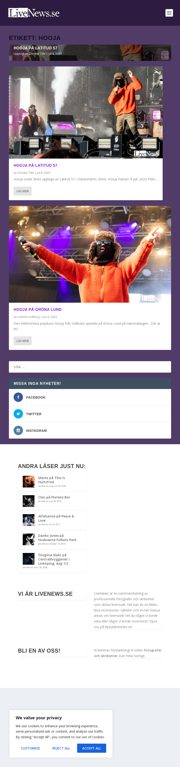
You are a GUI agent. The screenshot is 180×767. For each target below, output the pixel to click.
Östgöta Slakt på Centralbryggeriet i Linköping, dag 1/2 (54, 638)
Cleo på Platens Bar (54, 576)
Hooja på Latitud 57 (35, 127)
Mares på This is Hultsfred (51, 558)
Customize (30, 748)
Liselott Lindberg (28, 396)
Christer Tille (37, 132)
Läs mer (22, 270)
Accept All (91, 748)
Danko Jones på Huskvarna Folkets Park (57, 616)
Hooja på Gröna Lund (38, 388)
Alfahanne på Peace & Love (56, 597)
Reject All (61, 748)
